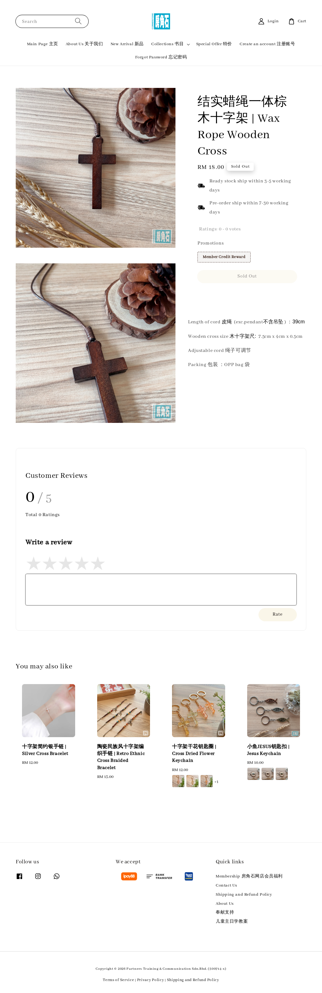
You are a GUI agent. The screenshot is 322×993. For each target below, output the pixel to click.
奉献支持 (225, 912)
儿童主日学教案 (232, 921)
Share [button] (207, 295)
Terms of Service (118, 980)
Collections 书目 (167, 44)
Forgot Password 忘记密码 (161, 57)
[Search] (78, 21)
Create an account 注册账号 (267, 44)
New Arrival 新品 (127, 44)
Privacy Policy (150, 980)
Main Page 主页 (42, 44)
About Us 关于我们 (84, 44)
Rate (278, 614)
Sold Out (247, 276)
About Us (225, 903)
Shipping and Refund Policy (244, 894)
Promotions (210, 243)
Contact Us (226, 885)
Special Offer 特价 (214, 44)
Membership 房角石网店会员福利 (249, 876)
